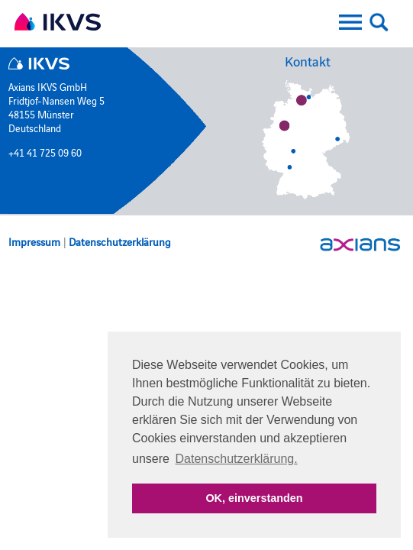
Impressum (34, 241)
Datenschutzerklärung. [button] (237, 458)
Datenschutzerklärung (120, 241)
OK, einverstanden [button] (253, 498)
